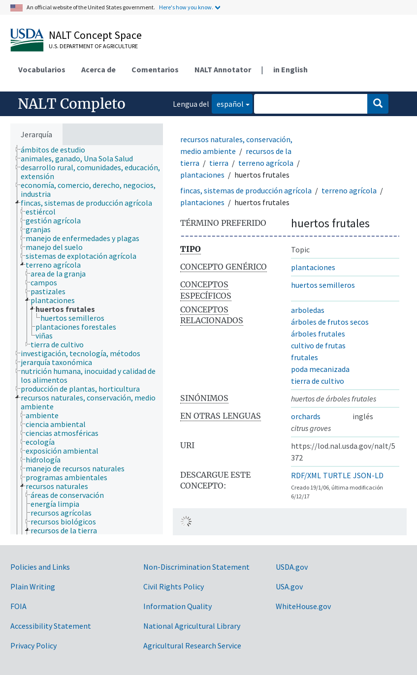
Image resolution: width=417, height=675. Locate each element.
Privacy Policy (33, 645)
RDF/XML (306, 475)
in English (290, 69)
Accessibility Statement (50, 626)
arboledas (307, 310)
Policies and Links (40, 567)
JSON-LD (368, 475)
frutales (304, 357)
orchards (306, 416)
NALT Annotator (222, 69)
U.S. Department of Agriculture (93, 46)
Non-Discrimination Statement (196, 567)
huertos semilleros (323, 285)
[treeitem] (57, 149)
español (228, 103)
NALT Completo (72, 104)
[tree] (86, 339)
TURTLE (337, 475)
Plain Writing (32, 586)
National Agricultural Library (191, 626)
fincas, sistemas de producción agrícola (246, 190)
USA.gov (289, 586)
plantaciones (202, 175)
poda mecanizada (320, 369)
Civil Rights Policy (173, 586)
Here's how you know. (186, 7)
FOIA (18, 606)
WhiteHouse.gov (303, 606)
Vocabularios (41, 69)
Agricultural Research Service (192, 645)
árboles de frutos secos (330, 322)
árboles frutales (318, 333)
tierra (218, 163)
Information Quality (177, 606)
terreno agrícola (265, 163)
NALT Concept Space (95, 35)
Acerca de (98, 69)
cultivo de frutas (318, 345)
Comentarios (155, 69)
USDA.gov (292, 567)
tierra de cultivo (317, 381)
